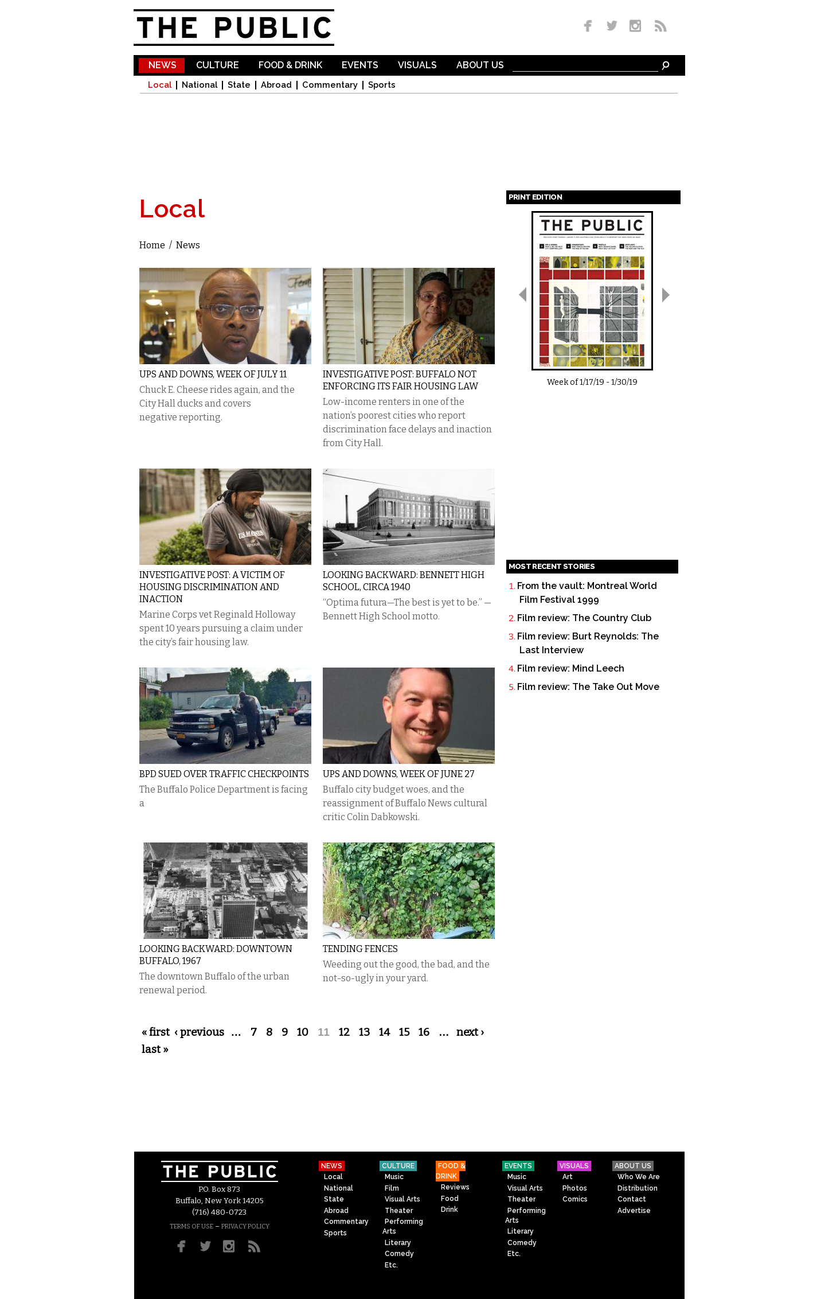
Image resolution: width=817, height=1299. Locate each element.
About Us (480, 66)
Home (152, 245)
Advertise (634, 1211)
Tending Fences (360, 948)
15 (404, 1032)
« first (156, 1032)
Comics (575, 1199)
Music (394, 1177)
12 (344, 1032)
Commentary (330, 85)
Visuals (417, 66)
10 (302, 1032)
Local (159, 85)
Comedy (399, 1254)
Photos (574, 1188)
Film (392, 1188)
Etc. (391, 1265)
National (199, 85)
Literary (398, 1243)
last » (155, 1049)
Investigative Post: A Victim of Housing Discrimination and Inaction (212, 586)
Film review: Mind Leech (570, 668)
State (239, 85)
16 (424, 1032)
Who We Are (638, 1177)
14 (384, 1032)
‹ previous (199, 1032)
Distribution (637, 1188)
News (162, 66)
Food (450, 1199)
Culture (217, 66)
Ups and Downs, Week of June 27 (399, 774)
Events (360, 66)
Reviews (455, 1187)
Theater (399, 1211)
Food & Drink (290, 66)
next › (470, 1032)
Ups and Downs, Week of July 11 (213, 374)
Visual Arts (402, 1199)
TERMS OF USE (191, 1226)
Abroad (276, 85)
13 (364, 1032)
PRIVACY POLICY (245, 1226)
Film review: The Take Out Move (588, 686)
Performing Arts (402, 1226)
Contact (631, 1199)
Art (567, 1177)
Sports (382, 85)
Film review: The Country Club (584, 618)
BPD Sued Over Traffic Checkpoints (224, 774)
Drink (449, 1210)
